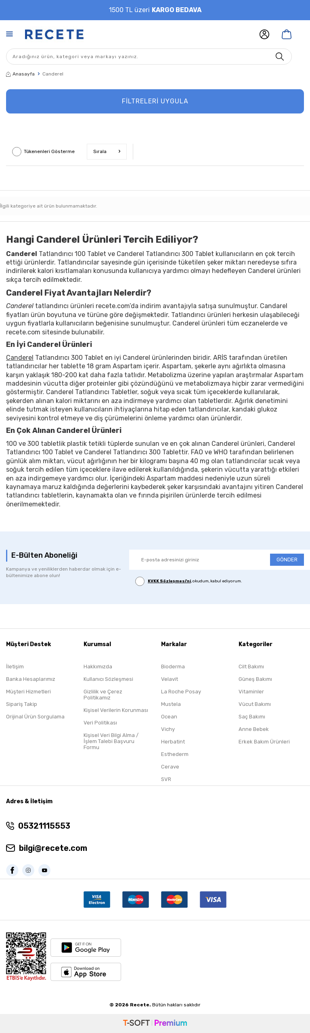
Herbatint (173, 742)
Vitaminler (251, 692)
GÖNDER (286, 559)
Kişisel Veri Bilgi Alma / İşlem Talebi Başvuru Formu (111, 741)
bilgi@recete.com (53, 848)
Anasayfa (20, 74)
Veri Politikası (100, 723)
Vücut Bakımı (255, 704)
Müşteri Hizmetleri (28, 692)
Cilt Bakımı (251, 666)
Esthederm (175, 754)
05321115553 (44, 826)
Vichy (168, 729)
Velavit (169, 679)
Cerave (170, 767)
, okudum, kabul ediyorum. (188, 581)
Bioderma (173, 666)
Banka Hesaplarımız (30, 679)
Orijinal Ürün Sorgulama (35, 717)
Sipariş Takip (21, 704)
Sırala (106, 151)
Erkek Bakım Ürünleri (264, 742)
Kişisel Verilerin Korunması (116, 710)
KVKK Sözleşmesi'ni (169, 581)
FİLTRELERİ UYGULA (155, 101)
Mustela (171, 704)
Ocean (169, 717)
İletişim (15, 666)
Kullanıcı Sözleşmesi (108, 679)
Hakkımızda (98, 666)
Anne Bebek (254, 729)
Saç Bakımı (252, 717)
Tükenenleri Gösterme (43, 151)
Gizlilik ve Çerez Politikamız (103, 695)
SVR (166, 779)
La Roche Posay (181, 692)
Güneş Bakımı (255, 679)
